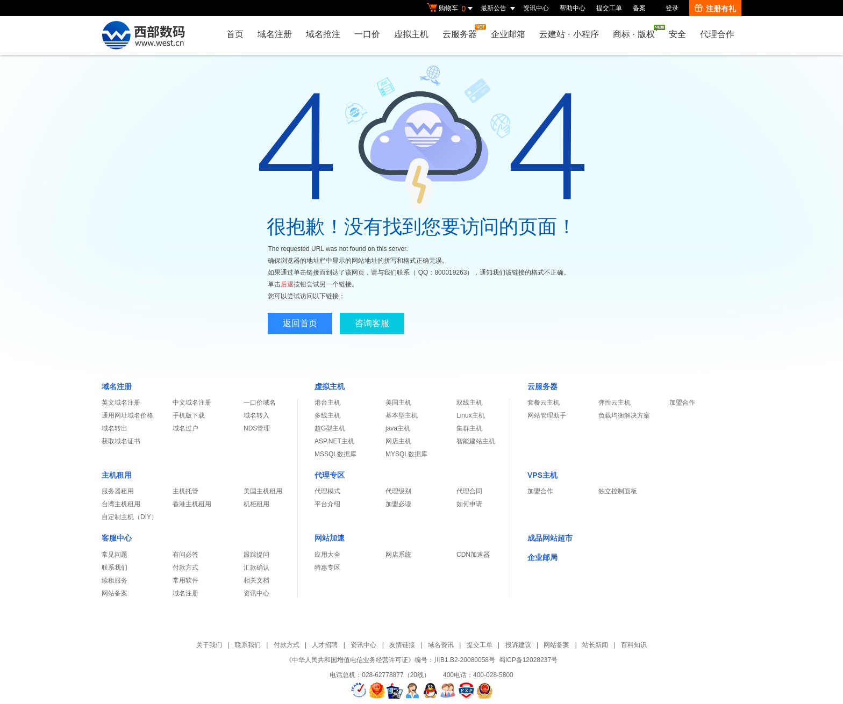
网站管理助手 (546, 415)
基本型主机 (401, 415)
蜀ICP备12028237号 (528, 660)
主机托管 (185, 491)
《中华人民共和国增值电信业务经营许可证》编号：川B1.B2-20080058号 (390, 660)
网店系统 (398, 554)
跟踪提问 (256, 554)
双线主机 (469, 402)
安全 (677, 34)
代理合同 (469, 491)
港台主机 (327, 402)
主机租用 (117, 475)
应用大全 (327, 554)
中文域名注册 (192, 402)
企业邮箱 (508, 34)
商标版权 (636, 32)
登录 (672, 8)
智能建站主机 (475, 441)
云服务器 (462, 31)
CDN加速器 (473, 554)
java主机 (397, 428)
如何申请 (469, 504)
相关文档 (256, 580)
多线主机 (327, 415)
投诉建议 (518, 645)
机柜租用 (256, 504)
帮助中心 (572, 8)
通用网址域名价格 (127, 415)
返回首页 (300, 323)
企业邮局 (542, 557)
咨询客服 (372, 323)
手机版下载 (189, 415)
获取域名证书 (121, 441)
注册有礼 (715, 8)
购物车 (451, 8)
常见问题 (114, 554)
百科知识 (634, 645)
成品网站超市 (550, 538)
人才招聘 (325, 645)
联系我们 (114, 567)
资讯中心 (536, 8)
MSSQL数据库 (335, 454)
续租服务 (114, 580)
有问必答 (185, 554)
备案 (639, 8)
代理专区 (330, 475)
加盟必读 (398, 504)
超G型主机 (330, 428)
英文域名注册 (121, 402)
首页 (235, 34)
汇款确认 (256, 567)
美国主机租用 (263, 491)
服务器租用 (118, 491)
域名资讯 (441, 645)
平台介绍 (327, 504)
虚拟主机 (411, 34)
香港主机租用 (192, 504)
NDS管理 (257, 428)
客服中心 (117, 538)
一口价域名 (260, 402)
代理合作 (717, 34)
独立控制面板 (617, 491)
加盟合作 (682, 402)
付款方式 (185, 567)
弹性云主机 (614, 402)
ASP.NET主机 (334, 441)
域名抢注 (323, 34)
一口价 (367, 34)
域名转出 (114, 428)
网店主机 (398, 441)
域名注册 (275, 34)
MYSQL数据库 (406, 454)
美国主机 (398, 402)
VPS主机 (542, 475)
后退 (287, 284)
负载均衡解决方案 (624, 415)
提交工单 (609, 8)
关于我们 (209, 645)
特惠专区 (327, 567)
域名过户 (185, 428)
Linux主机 (470, 415)
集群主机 (469, 428)
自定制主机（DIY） (130, 517)
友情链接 (402, 645)
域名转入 (256, 415)
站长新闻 (595, 645)
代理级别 (398, 491)
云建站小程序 (568, 34)
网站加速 (330, 538)
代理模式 (327, 491)
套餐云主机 (543, 402)
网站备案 (114, 593)
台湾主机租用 (121, 504)
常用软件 (185, 580)
